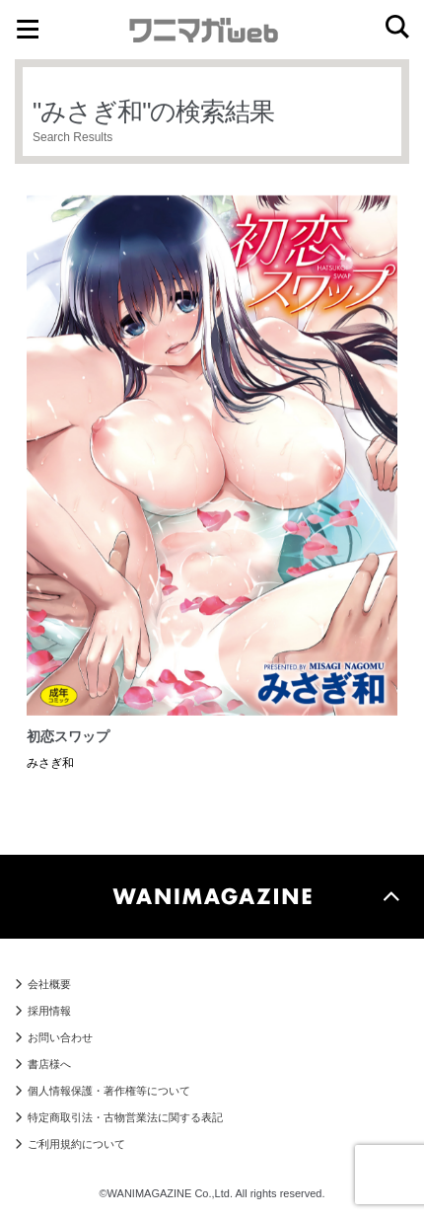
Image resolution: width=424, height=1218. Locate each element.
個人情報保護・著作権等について (109, 1091)
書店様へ (49, 1064)
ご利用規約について (76, 1144)
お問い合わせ (60, 1037)
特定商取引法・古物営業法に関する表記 (125, 1117)
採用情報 (49, 1011)
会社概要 (49, 984)
